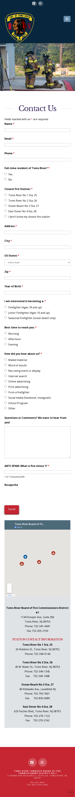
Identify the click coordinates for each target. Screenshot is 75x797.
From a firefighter (18, 392)
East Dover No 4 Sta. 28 (22, 211)
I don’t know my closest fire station (29, 216)
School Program (18, 403)
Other (11, 408)
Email (9, 138)
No (10, 179)
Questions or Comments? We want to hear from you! (35, 420)
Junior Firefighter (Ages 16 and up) (29, 313)
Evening (13, 344)
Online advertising (19, 381)
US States (11, 255)
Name (9, 124)
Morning (13, 333)
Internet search (17, 376)
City (8, 241)
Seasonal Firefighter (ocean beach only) (32, 318)
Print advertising (18, 387)
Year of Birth (13, 286)
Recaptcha (11, 485)
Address (10, 226)
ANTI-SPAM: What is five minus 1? (26, 466)
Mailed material (17, 360)
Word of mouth (17, 365)
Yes (10, 174)
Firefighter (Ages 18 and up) (25, 307)
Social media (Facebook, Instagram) (29, 397)
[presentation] (28, 495)
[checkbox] (5, 174)
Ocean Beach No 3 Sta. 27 (23, 206)
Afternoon (14, 339)
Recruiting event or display (24, 371)
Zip (7, 271)
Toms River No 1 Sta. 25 (22, 195)
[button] (67, 19)
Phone (9, 153)
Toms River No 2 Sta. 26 (22, 200)
